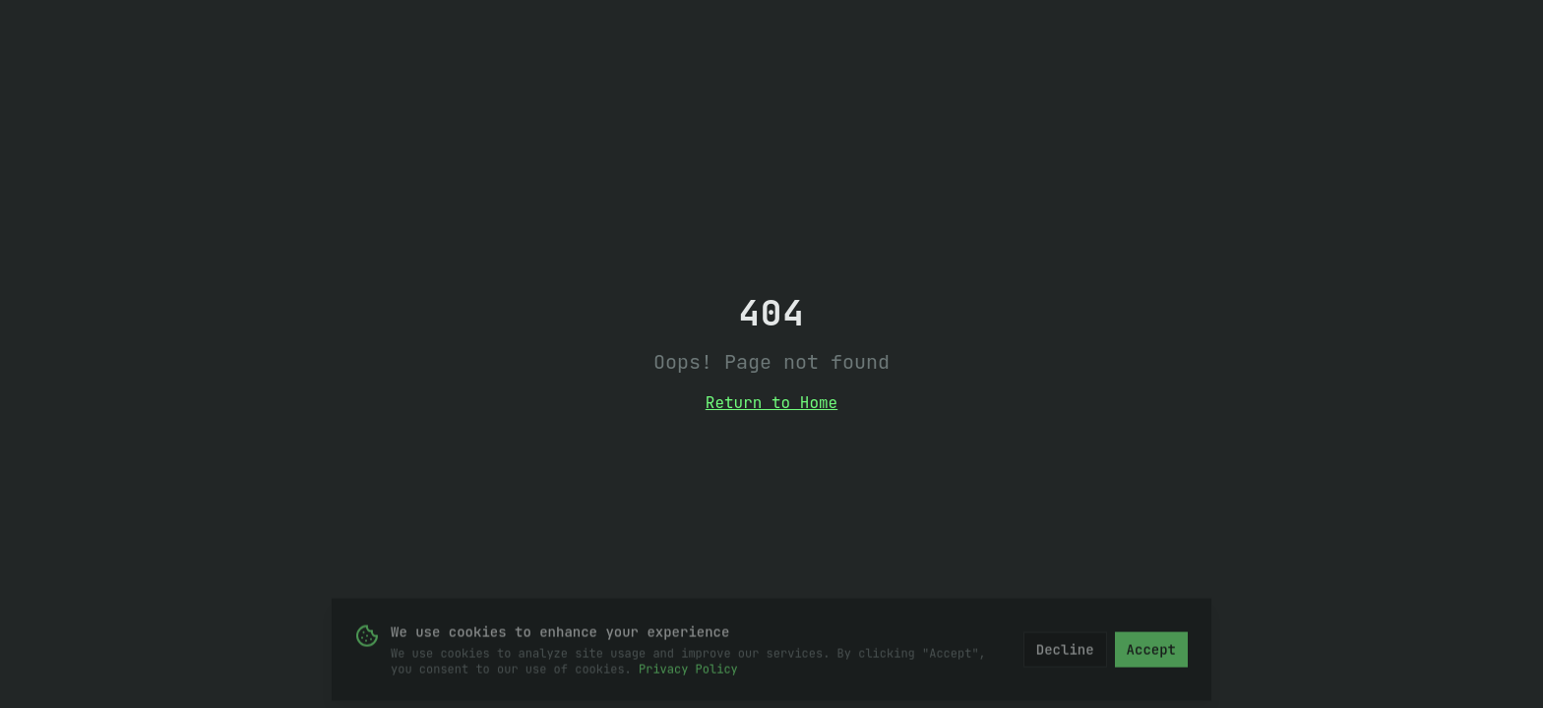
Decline (1065, 652)
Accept (1151, 652)
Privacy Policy (688, 671)
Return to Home (771, 402)
